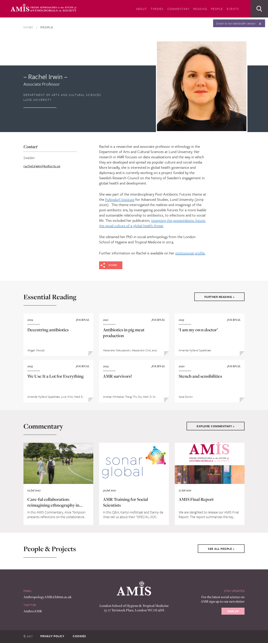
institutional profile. (190, 253)
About (141, 9)
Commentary (178, 9)
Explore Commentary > (215, 426)
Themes (157, 9)
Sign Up (233, 611)
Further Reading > (219, 297)
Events (233, 9)
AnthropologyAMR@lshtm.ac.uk (47, 596)
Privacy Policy (52, 636)
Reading (200, 9)
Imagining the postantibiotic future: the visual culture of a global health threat (152, 223)
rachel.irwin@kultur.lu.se (41, 166)
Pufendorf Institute (119, 199)
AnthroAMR (32, 611)
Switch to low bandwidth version (235, 23)
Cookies (79, 636)
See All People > (221, 548)
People (217, 9)
